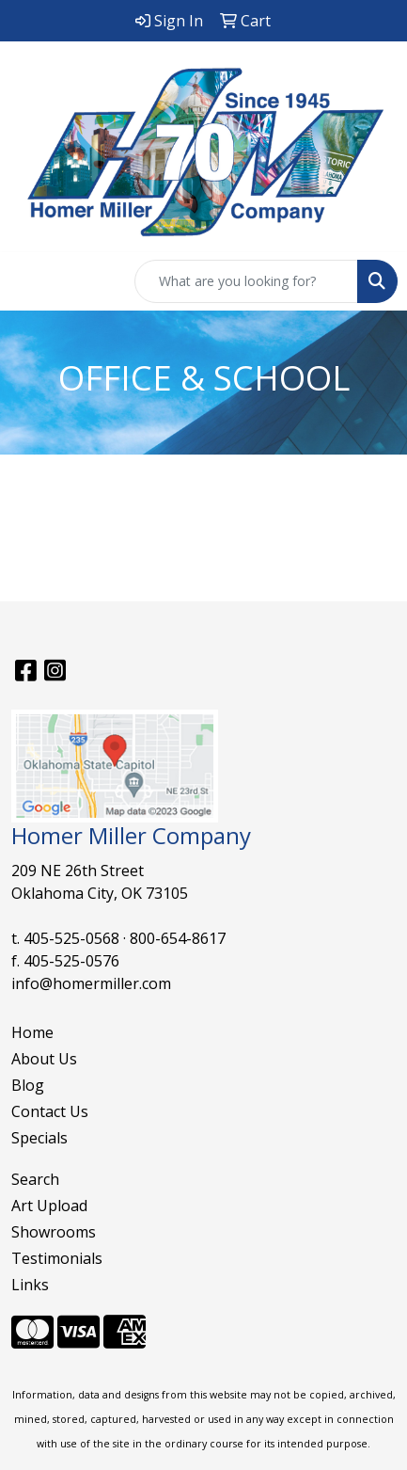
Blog (27, 1085)
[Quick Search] (246, 281)
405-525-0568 (71, 938)
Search (35, 1179)
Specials (39, 1137)
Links (30, 1284)
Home (32, 1032)
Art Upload (49, 1205)
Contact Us (49, 1111)
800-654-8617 (178, 938)
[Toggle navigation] (29, 281)
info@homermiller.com (91, 983)
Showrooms (53, 1232)
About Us (44, 1058)
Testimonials (56, 1258)
